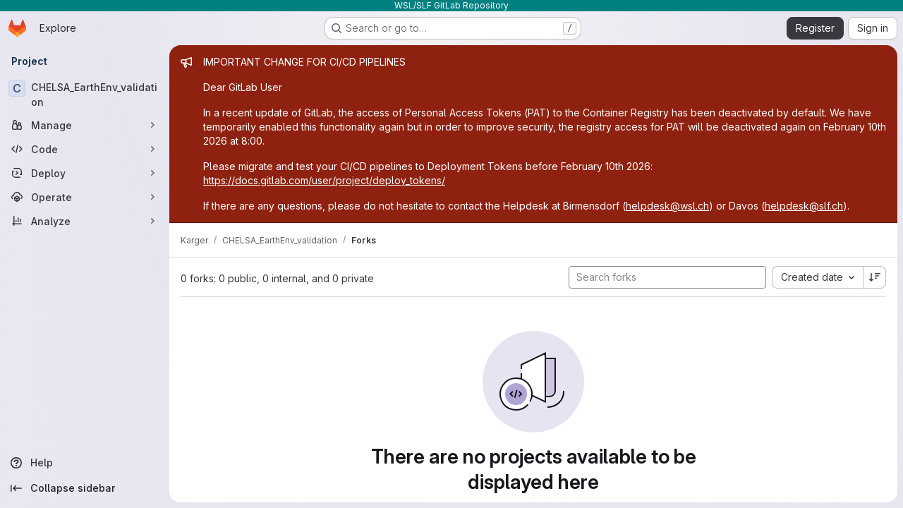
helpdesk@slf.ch (804, 206)
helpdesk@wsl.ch (667, 206)
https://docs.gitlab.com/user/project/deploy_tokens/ (324, 180)
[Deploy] (85, 173)
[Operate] (85, 197)
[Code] (85, 149)
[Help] (85, 463)
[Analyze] (85, 221)
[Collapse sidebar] (85, 488)
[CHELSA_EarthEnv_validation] (85, 94)
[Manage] (85, 125)
